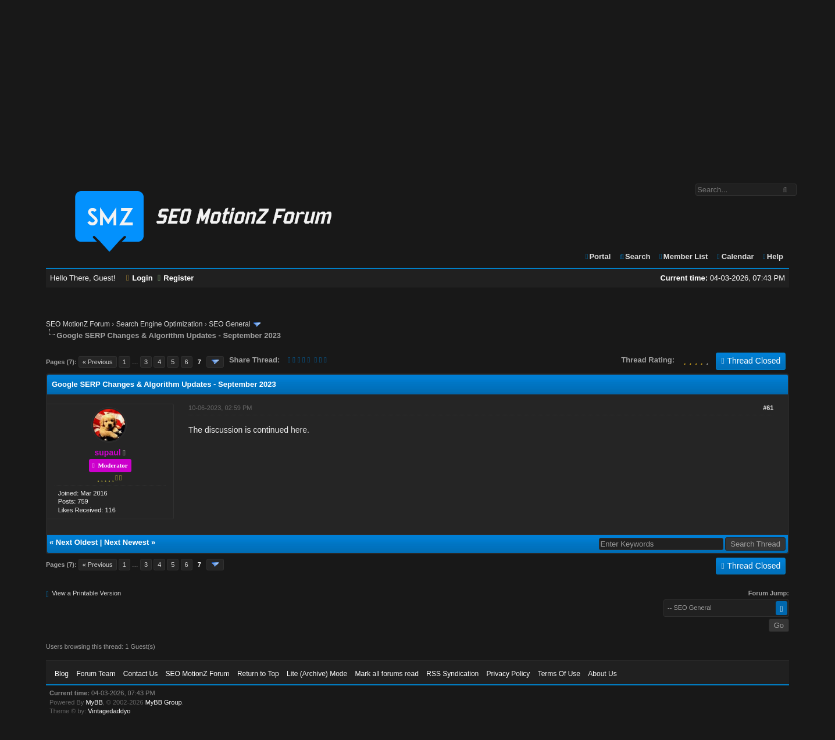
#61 (768, 407)
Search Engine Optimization (159, 324)
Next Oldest (77, 542)
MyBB (93, 702)
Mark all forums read (387, 674)
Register (176, 278)
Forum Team (95, 674)
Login (139, 278)
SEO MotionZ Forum (78, 324)
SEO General (229, 324)
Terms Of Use (559, 674)
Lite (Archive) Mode (317, 674)
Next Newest (126, 542)
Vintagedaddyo (109, 710)
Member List (683, 256)
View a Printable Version (86, 593)
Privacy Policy (508, 674)
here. (300, 429)
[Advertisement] (417, 86)
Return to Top (258, 674)
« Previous (98, 361)
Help (772, 256)
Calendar (735, 256)
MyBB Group (163, 702)
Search (635, 256)
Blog (62, 674)
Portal (597, 256)
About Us (602, 674)
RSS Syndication (452, 674)
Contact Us (140, 674)
